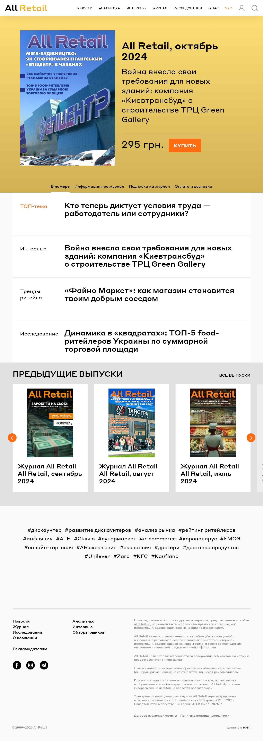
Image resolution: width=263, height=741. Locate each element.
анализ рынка (156, 530)
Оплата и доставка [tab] (193, 186)
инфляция (40, 538)
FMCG (232, 538)
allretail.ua (142, 624)
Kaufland (167, 556)
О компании (25, 637)
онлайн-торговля (50, 547)
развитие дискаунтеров (100, 530)
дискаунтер (46, 530)
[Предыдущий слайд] (12, 437)
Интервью (136, 8)
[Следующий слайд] (251, 437)
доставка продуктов (212, 547)
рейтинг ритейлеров (209, 530)
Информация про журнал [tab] (99, 186)
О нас (213, 8)
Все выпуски (235, 375)
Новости (84, 8)
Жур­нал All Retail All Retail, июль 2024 (210, 473)
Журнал (159, 8)
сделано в (239, 727)
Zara (123, 556)
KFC (142, 556)
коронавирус (200, 538)
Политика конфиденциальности (204, 715)
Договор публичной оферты (155, 715)
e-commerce (159, 538)
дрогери (168, 547)
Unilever (99, 556)
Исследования (188, 8)
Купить (185, 145)
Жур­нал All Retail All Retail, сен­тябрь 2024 (50, 473)
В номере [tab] (60, 186)
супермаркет (119, 538)
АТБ (65, 538)
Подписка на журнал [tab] (149, 186)
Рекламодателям (30, 648)
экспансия (137, 547)
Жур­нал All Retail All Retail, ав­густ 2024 (128, 473)
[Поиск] (254, 8)
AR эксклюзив (98, 547)
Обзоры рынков (88, 632)
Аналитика (109, 8)
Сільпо (86, 538)
